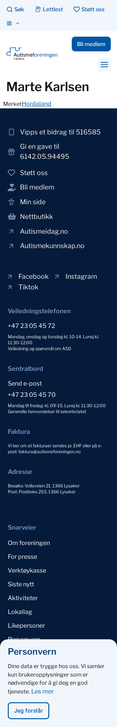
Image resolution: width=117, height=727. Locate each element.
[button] (104, 64)
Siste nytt (21, 584)
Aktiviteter (23, 598)
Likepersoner (26, 625)
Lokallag (20, 611)
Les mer (42, 693)
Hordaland (36, 103)
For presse (22, 556)
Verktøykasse (27, 570)
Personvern (24, 639)
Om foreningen (29, 543)
